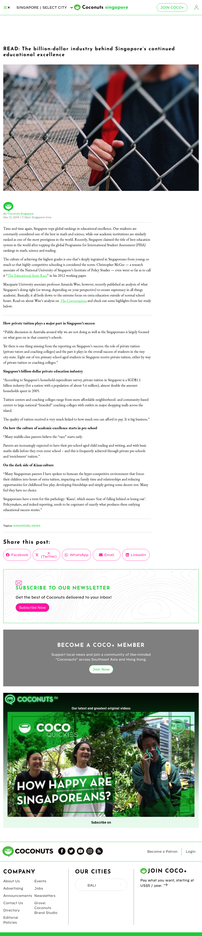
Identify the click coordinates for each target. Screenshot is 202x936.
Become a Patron (162, 851)
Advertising (13, 888)
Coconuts (105, 7)
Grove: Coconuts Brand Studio (45, 908)
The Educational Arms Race (27, 275)
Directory (11, 910)
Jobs (38, 888)
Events (40, 881)
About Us (11, 881)
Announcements (17, 895)
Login (196, 7)
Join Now (101, 669)
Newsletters (44, 895)
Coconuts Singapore (21, 213)
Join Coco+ (172, 7)
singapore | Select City (45, 7)
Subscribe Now (32, 607)
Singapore (21, 525)
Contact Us (13, 903)
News (35, 525)
